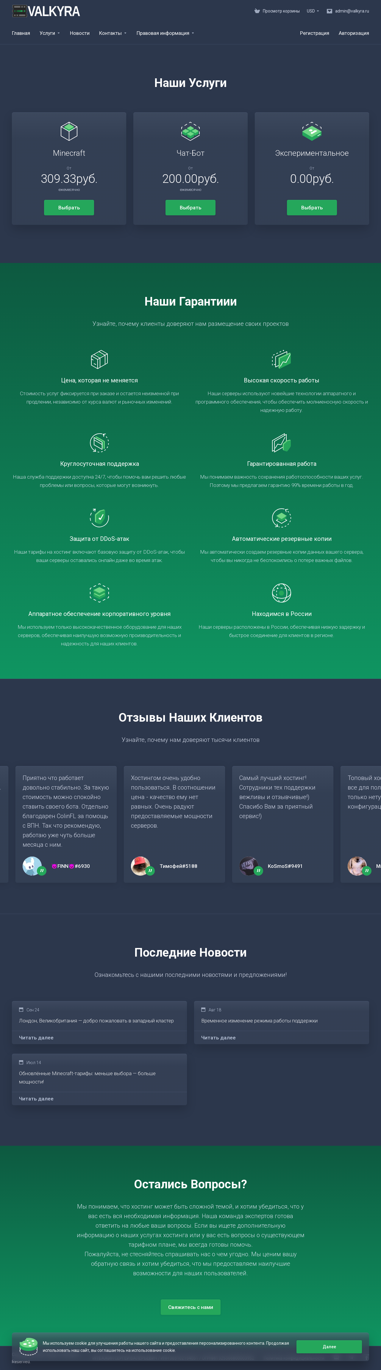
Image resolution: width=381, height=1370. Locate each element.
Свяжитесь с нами (190, 1307)
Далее (329, 1346)
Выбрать (69, 208)
